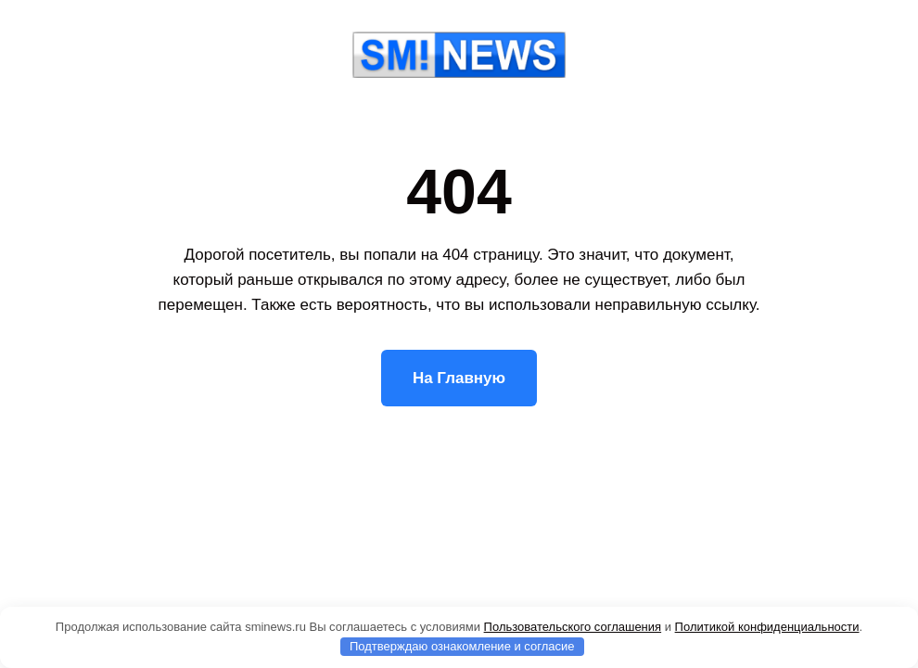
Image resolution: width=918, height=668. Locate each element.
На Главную (459, 378)
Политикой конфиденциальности (767, 627)
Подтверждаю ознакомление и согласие (462, 646)
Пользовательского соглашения (573, 627)
